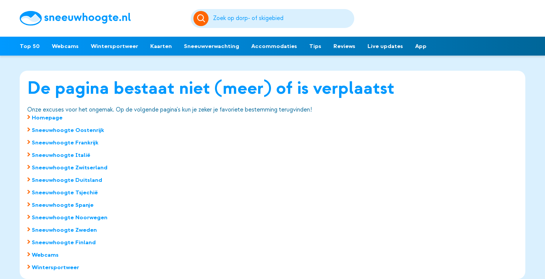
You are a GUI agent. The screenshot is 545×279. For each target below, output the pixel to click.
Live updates (385, 46)
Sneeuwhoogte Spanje (62, 205)
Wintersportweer (114, 46)
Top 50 (30, 46)
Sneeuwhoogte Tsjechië (65, 192)
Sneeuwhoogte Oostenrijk (68, 130)
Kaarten (161, 46)
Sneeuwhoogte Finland (64, 242)
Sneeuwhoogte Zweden (64, 230)
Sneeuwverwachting (211, 46)
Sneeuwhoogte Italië (61, 155)
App (421, 46)
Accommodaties (274, 46)
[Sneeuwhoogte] (101, 18)
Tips (315, 46)
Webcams (65, 46)
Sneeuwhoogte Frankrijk (65, 142)
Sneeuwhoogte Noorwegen (69, 217)
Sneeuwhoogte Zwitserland (69, 167)
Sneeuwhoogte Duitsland (67, 180)
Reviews (344, 46)
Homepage (47, 117)
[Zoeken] (282, 18)
